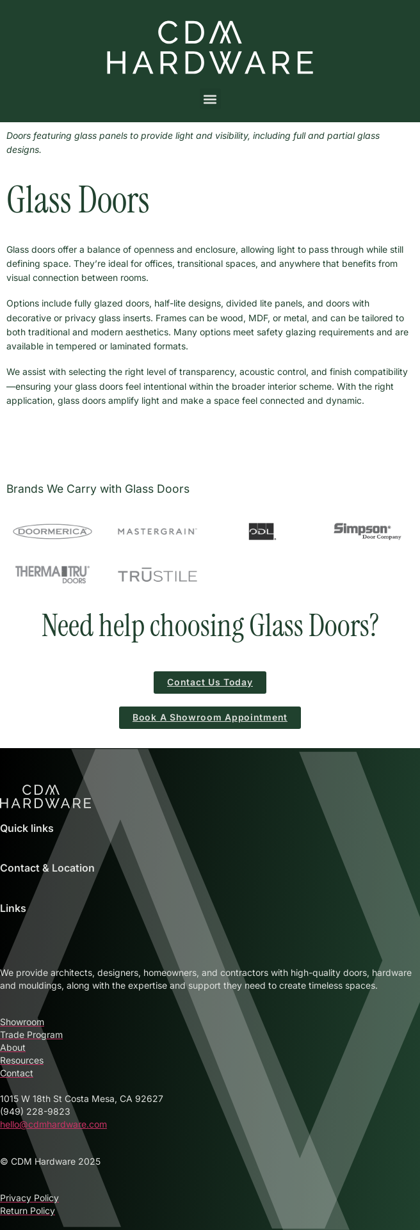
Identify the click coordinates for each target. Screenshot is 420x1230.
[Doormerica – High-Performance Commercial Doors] (52, 532)
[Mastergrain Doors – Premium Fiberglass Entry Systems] (157, 532)
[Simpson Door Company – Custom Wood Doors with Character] (367, 532)
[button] (210, 98)
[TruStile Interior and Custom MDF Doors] (157, 575)
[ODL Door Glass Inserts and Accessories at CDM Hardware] (262, 532)
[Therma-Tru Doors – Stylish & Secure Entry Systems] (52, 575)
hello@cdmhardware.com (53, 1124)
